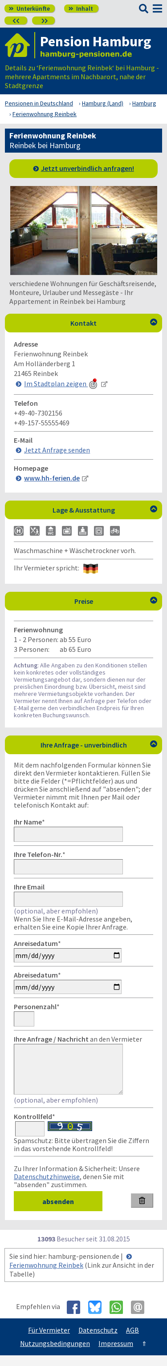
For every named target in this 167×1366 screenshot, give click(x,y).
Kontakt (113, 323)
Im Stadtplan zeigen (61, 383)
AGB (132, 1340)
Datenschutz (98, 1340)
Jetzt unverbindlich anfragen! (87, 168)
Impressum (115, 1354)
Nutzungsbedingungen (55, 1354)
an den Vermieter (78, 1039)
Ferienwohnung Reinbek (46, 1275)
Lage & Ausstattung (105, 509)
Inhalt (81, 8)
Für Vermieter (49, 1340)
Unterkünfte (29, 8)
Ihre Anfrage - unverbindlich (99, 744)
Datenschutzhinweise (47, 1187)
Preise (116, 601)
